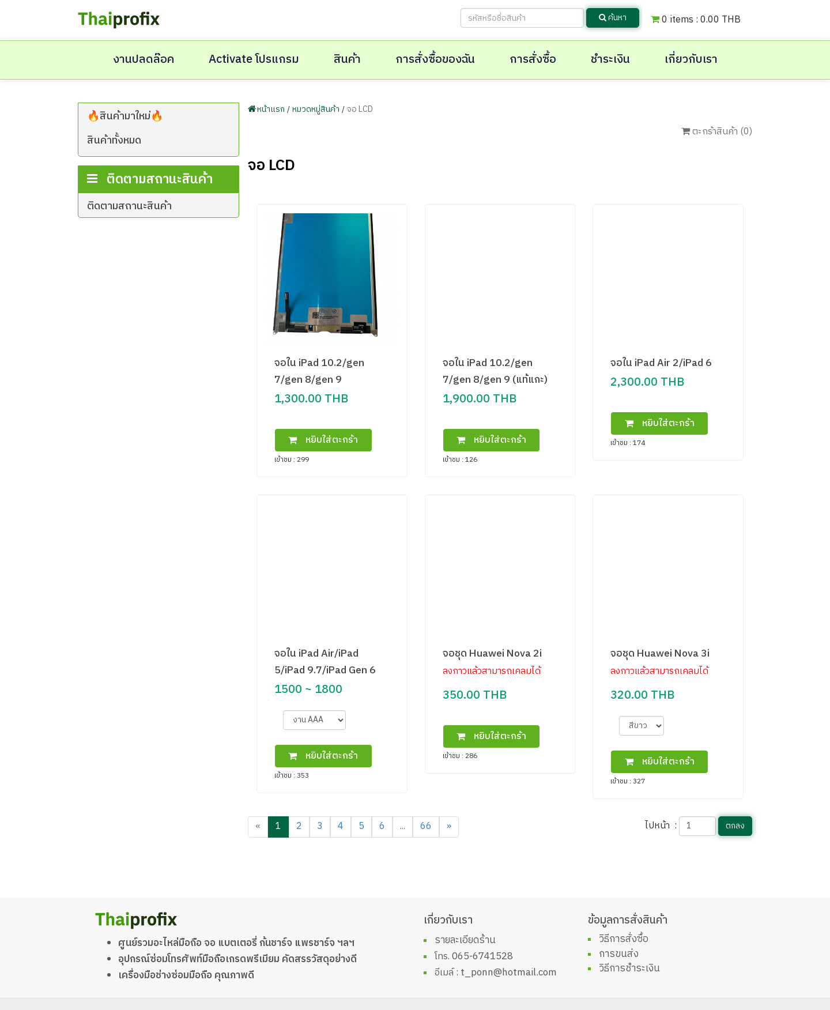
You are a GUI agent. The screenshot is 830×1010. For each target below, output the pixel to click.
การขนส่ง (619, 954)
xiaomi (130, 197)
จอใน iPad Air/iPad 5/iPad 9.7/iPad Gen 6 (325, 662)
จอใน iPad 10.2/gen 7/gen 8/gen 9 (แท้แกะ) (495, 371)
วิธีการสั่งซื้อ (623, 939)
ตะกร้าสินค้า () (716, 132)
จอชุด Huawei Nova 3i (660, 653)
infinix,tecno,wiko (154, 180)
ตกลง (735, 825)
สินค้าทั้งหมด (114, 140)
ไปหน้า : (661, 826)
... (402, 826)
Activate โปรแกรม (254, 59)
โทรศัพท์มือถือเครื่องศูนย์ (158, 162)
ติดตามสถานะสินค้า (129, 257)
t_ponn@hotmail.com (509, 972)
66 (426, 826)
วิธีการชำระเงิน (629, 968)
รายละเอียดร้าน (465, 940)
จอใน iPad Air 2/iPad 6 (661, 363)
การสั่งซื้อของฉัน (435, 59)
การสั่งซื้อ (533, 59)
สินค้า (347, 59)
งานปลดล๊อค (143, 59)
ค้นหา (613, 17)
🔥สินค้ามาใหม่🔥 (125, 116)
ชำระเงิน (610, 59)
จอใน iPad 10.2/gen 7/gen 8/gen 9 (319, 371)
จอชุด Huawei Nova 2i (492, 653)
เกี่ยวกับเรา (691, 59)
